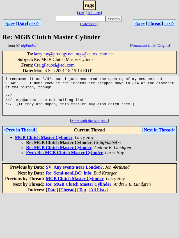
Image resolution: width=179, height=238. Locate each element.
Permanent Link (143, 45)
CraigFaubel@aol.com (54, 65)
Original (164, 45)
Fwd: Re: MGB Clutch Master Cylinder (64, 160)
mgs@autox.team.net (95, 53)
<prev (9, 23)
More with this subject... (89, 128)
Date (22, 23)
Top (81, 13)
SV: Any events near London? (74, 174)
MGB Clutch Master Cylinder (43, 145)
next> (34, 23)
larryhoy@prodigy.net (54, 53)
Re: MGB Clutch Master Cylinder (58, 155)
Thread (155, 23)
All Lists (94, 13)
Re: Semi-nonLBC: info (68, 180)
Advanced (89, 24)
